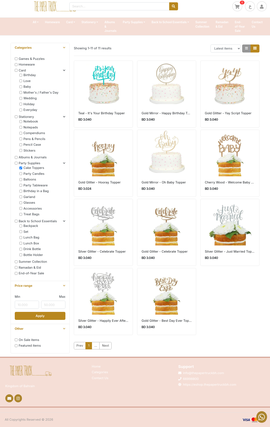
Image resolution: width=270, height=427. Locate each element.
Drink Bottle (32, 249)
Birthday (29, 75)
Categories (100, 372)
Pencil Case (32, 145)
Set (25, 232)
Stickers (29, 150)
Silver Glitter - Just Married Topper (230, 251)
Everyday (30, 110)
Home (96, 366)
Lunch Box (31, 243)
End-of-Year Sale (240, 26)
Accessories (32, 208)
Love (27, 81)
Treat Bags (31, 214)
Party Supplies (133, 22)
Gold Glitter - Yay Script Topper (228, 113)
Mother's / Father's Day (40, 92)
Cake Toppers (33, 168)
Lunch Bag (31, 237)
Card (69, 22)
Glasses (29, 203)
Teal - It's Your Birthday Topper (101, 113)
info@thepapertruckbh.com (203, 373)
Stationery (88, 22)
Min (17, 297)
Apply (40, 316)
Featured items (30, 345)
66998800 (191, 379)
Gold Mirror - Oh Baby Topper (164, 182)
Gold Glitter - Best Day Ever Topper (167, 321)
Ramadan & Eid (222, 24)
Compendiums (34, 133)
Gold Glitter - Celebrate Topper (165, 251)
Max (62, 297)
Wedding (30, 98)
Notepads (30, 127)
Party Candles (33, 174)
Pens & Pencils (34, 139)
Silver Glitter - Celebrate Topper (102, 251)
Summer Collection (202, 24)
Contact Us (257, 24)
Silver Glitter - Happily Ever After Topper (103, 321)
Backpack (30, 226)
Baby (27, 87)
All (34, 22)
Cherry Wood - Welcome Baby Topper (230, 182)
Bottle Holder (33, 255)
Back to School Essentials (168, 22)
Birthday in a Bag (36, 191)
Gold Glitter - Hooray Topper (99, 182)
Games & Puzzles (32, 59)
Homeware (52, 22)
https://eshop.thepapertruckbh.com (209, 385)
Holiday (29, 104)
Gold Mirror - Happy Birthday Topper (167, 113)
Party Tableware (35, 185)
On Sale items (29, 340)
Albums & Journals (110, 26)
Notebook (30, 121)
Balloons (29, 179)
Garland (29, 197)
